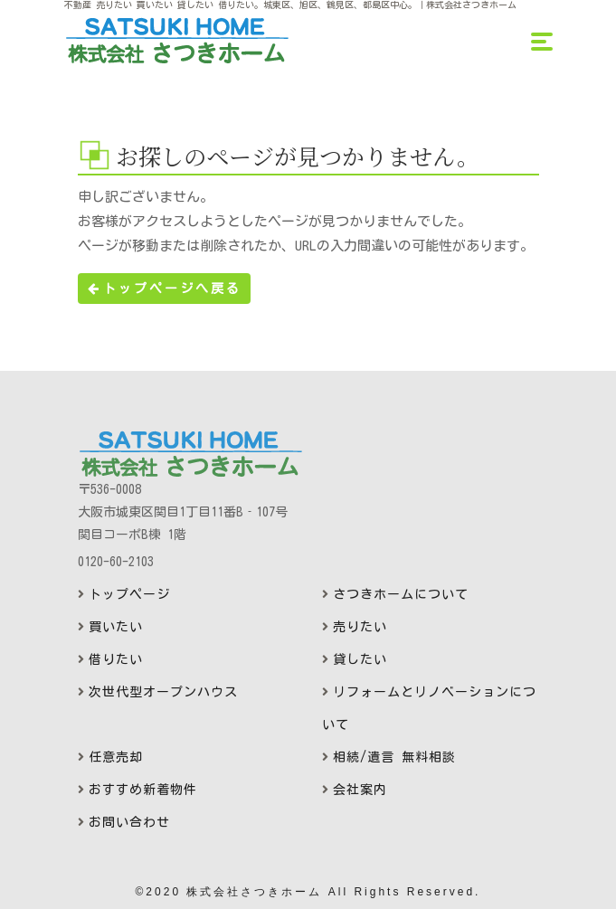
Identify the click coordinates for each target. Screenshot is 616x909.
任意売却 (116, 757)
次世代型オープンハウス (163, 692)
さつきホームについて (401, 594)
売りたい (360, 626)
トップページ (129, 594)
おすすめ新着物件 (143, 789)
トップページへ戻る (164, 288)
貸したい (360, 659)
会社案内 (360, 789)
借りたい (116, 659)
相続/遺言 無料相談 (394, 757)
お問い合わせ (129, 822)
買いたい (116, 626)
